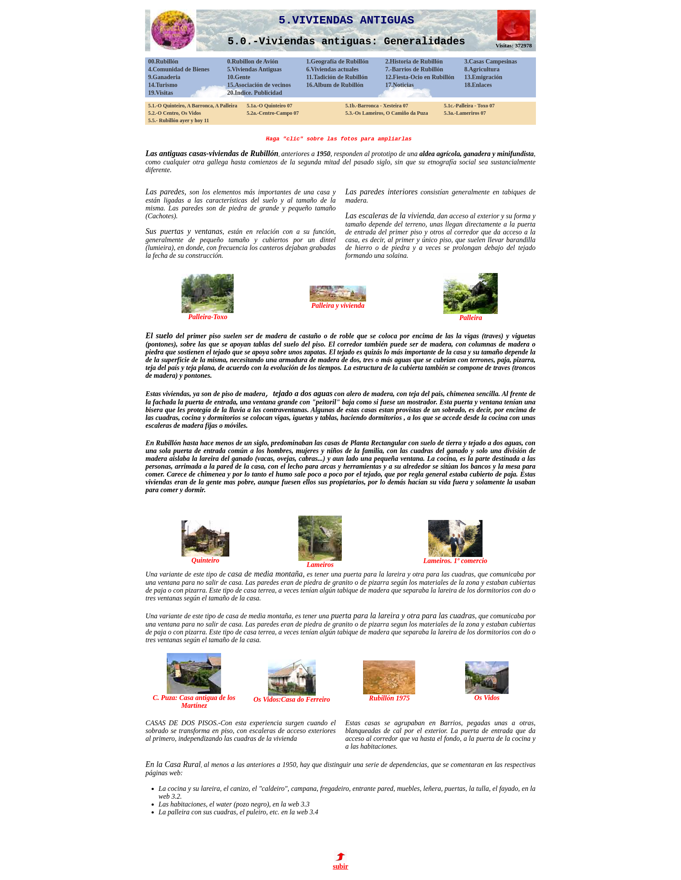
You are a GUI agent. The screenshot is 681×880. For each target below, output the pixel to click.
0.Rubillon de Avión (252, 61)
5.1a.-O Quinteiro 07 (269, 106)
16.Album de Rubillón (335, 85)
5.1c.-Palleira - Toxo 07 (469, 106)
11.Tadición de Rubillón (336, 77)
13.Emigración (483, 77)
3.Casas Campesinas (490, 61)
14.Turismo (163, 85)
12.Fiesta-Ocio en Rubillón (419, 77)
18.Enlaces (478, 85)
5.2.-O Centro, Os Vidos (174, 113)
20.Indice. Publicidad (254, 93)
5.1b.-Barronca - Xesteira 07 (376, 106)
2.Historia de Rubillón (414, 61)
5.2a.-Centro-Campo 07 (273, 113)
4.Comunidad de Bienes (178, 69)
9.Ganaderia (164, 77)
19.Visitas (160, 93)
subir (340, 863)
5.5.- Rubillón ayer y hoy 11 (178, 120)
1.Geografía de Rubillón (337, 61)
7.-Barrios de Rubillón (414, 69)
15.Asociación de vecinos (259, 85)
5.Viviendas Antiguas (254, 69)
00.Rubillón (163, 61)
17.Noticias (399, 85)
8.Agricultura (481, 69)
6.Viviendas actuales (332, 69)
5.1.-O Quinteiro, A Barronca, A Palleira (192, 106)
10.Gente (238, 77)
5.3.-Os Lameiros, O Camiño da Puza (386, 113)
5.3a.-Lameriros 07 (465, 113)
